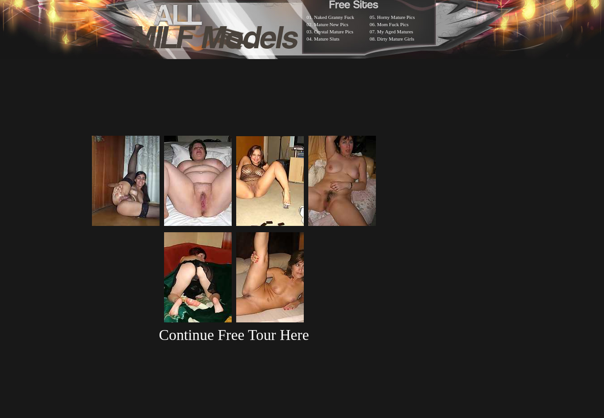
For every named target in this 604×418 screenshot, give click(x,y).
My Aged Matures (395, 31)
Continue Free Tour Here (234, 334)
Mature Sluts (327, 38)
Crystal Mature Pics (333, 31)
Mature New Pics (331, 24)
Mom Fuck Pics (393, 24)
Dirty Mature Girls (395, 38)
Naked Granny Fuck (334, 17)
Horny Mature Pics (396, 17)
